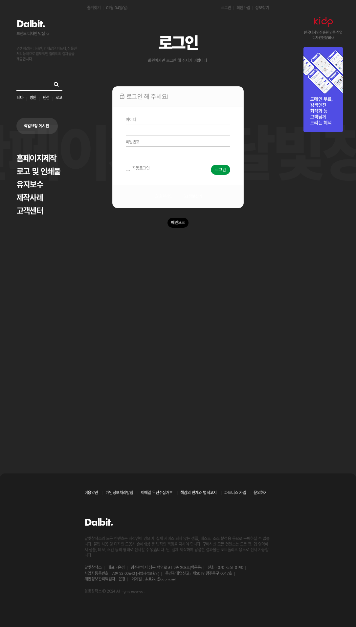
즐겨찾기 (94, 7)
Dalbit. (30, 24)
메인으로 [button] (178, 222)
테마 (20, 97)
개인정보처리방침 (119, 492)
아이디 (131, 119)
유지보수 (29, 184)
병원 (33, 97)
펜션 (46, 97)
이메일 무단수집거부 (157, 492)
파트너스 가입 (235, 492)
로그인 (226, 7)
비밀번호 (133, 141)
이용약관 (91, 492)
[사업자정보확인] (147, 573)
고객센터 (29, 211)
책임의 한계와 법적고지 (198, 492)
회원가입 (243, 7)
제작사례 (29, 197)
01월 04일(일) (116, 7)
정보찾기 (262, 7)
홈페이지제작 (36, 158)
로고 (59, 97)
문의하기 (260, 492)
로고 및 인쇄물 (38, 171)
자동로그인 (137, 168)
